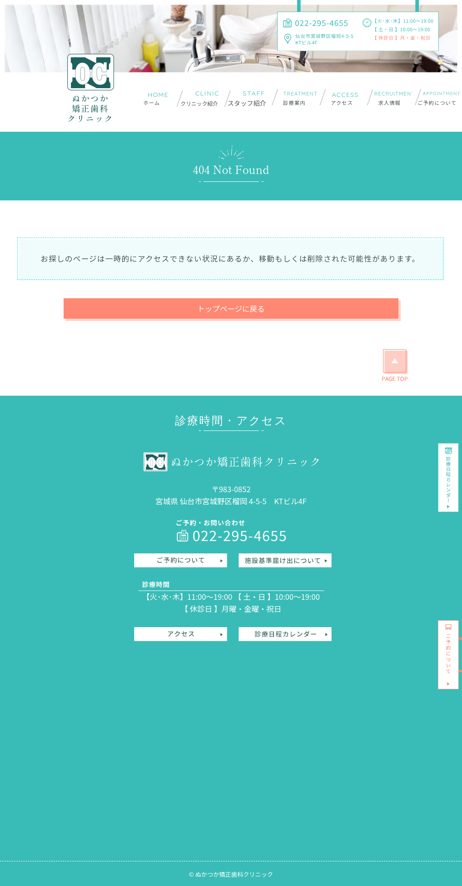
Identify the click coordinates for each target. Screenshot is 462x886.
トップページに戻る (231, 308)
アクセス (342, 102)
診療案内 (294, 102)
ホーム (151, 102)
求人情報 (389, 102)
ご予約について (436, 102)
